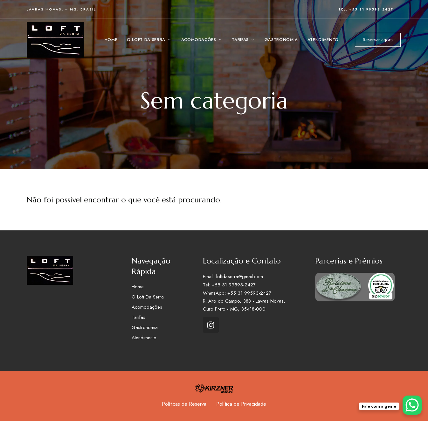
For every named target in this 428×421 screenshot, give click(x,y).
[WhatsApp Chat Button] (412, 405)
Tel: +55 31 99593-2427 (365, 9)
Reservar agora (378, 40)
